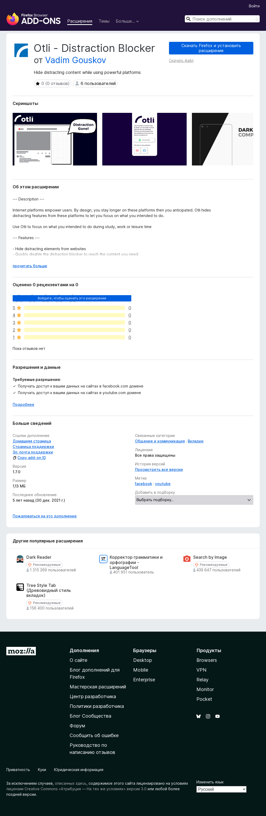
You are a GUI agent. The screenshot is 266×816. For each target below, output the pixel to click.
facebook (143, 483)
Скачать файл (181, 60)
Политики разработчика (97, 706)
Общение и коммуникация (160, 441)
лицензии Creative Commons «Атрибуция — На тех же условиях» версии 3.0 (76, 789)
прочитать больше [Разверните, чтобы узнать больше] (30, 266)
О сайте (78, 660)
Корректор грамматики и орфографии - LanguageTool (136, 562)
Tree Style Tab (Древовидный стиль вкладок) (48, 590)
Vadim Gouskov (75, 60)
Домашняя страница (32, 441)
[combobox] (222, 18)
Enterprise (144, 679)
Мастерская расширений (98, 686)
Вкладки (196, 441)
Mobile (140, 670)
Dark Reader (38, 557)
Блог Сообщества (90, 716)
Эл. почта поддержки (33, 452)
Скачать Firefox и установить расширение (211, 48)
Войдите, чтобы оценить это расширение (72, 298)
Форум (77, 725)
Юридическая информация (78, 769)
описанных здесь (70, 783)
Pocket (204, 699)
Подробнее (23, 404)
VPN (201, 670)
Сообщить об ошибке (94, 735)
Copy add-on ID (29, 457)
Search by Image (210, 557)
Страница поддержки (33, 446)
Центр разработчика (93, 696)
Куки (42, 769)
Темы (104, 21)
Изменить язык (210, 782)
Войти (254, 6)
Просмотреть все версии (159, 469)
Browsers (206, 660)
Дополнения (84, 650)
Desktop (142, 660)
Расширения (79, 21)
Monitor (205, 689)
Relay (202, 679)
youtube (163, 483)
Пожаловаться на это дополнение (45, 516)
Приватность (18, 769)
